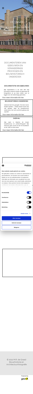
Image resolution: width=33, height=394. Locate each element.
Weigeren (16, 227)
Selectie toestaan (16, 222)
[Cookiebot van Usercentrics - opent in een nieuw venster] (24, 166)
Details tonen (24, 213)
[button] (10, 33)
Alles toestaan (17, 218)
